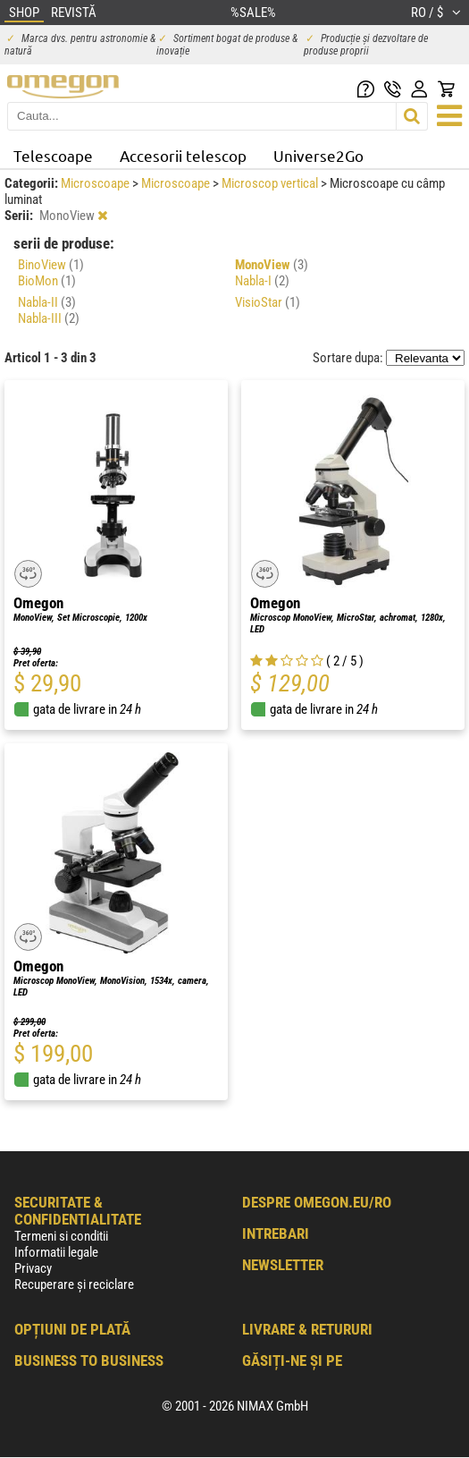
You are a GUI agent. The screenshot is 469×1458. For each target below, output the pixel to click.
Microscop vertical (271, 183)
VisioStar (267, 302)
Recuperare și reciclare (74, 1284)
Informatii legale (56, 1252)
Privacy (33, 1268)
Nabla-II (47, 302)
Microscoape (96, 183)
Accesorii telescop (183, 155)
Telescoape (53, 155)
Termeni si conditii (61, 1236)
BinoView (51, 265)
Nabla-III (49, 318)
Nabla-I (262, 281)
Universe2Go (318, 155)
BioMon (47, 281)
